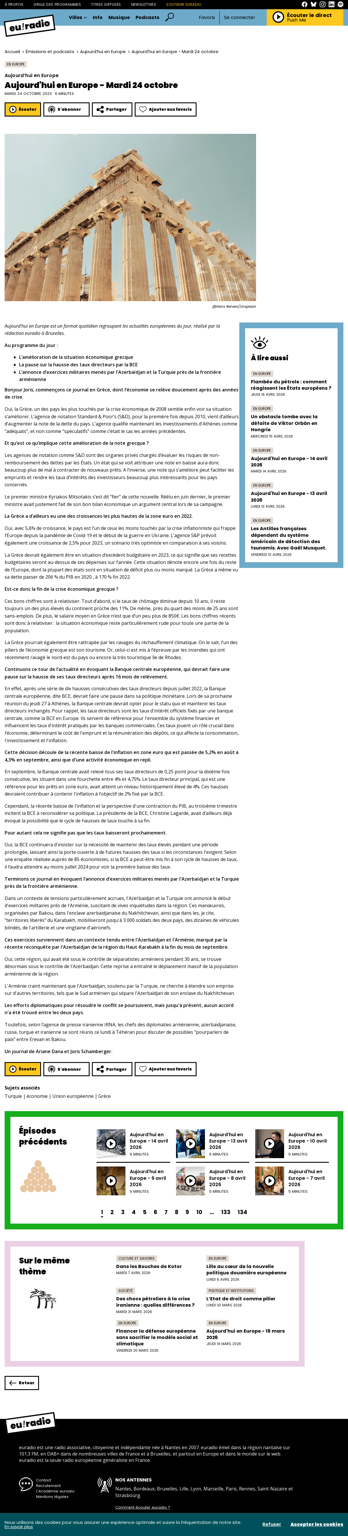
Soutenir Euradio (183, 4)
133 (225, 1212)
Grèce (104, 1096)
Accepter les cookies (316, 1524)
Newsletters (143, 4)
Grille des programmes (57, 4)
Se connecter (239, 17)
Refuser (271, 1524)
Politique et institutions (231, 1290)
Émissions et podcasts (50, 51)
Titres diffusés (106, 4)
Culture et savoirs (137, 1258)
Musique (119, 17)
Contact (43, 1480)
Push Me (296, 20)
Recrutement (48, 1485)
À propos (14, 4)
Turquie (13, 1096)
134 (242, 1212)
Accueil (12, 51)
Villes (78, 17)
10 (199, 1212)
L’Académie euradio (55, 1491)
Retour (21, 1383)
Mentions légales (52, 1496)
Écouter (22, 109)
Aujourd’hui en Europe (103, 51)
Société (126, 1290)
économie (37, 1096)
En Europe (16, 64)
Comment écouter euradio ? (142, 1507)
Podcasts (148, 17)
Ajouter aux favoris (165, 109)
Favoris (207, 17)
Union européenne (73, 1096)
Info (98, 17)
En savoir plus (19, 1526)
